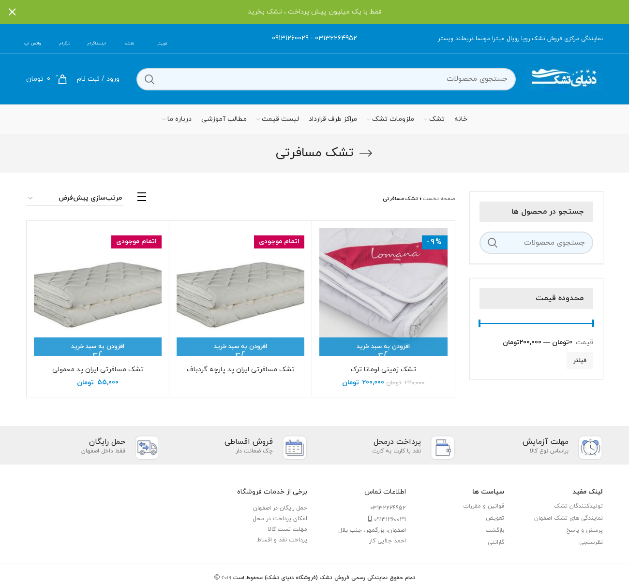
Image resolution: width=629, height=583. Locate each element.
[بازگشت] (366, 153)
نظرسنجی (591, 542)
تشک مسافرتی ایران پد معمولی (98, 369)
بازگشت (495, 530)
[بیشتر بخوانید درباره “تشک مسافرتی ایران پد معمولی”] (98, 346)
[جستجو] (326, 79)
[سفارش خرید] (74, 199)
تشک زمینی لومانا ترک (383, 369)
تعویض (495, 518)
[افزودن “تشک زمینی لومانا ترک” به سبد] (383, 346)
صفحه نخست (439, 199)
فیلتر (579, 360)
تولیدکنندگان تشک (578, 506)
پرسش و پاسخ (584, 530)
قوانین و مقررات (483, 506)
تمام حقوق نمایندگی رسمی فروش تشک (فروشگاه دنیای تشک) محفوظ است (323, 578)
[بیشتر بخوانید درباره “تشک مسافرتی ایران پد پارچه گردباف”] (240, 346)
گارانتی (496, 542)
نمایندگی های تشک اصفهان (568, 518)
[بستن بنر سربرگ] (12, 12)
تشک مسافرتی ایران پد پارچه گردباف (241, 369)
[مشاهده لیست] (141, 199)
